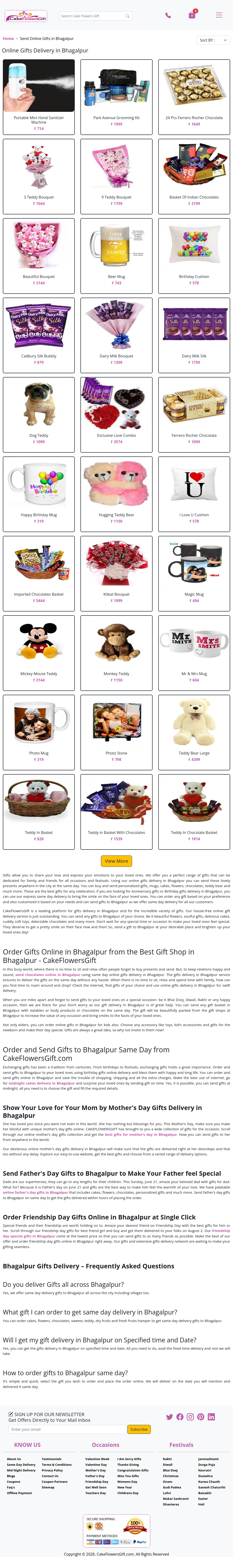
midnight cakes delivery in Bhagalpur (42, 1083)
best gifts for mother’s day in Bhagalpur (141, 1134)
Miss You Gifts (128, 1476)
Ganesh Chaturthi (211, 1487)
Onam (167, 1481)
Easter (203, 1498)
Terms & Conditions (57, 1464)
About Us (14, 1459)
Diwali (168, 1464)
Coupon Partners (54, 1481)
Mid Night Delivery (21, 1470)
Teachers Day (95, 1493)
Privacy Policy (52, 1470)
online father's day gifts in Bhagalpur (36, 1192)
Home (8, 38)
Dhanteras (171, 1504)
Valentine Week (97, 1459)
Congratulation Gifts (133, 1470)
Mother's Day (95, 1470)
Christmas (171, 1476)
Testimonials (51, 1459)
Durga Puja (206, 1464)
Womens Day (127, 1481)
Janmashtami (208, 1459)
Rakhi (167, 1459)
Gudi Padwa (172, 1487)
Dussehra (205, 1476)
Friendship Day (96, 1481)
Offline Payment (19, 1493)
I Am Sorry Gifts (129, 1459)
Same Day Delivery (21, 1464)
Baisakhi (204, 1493)
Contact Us (50, 1476)
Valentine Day (96, 1464)
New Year (124, 1487)
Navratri (204, 1470)
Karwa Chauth (209, 1481)
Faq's (11, 1487)
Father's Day (94, 1476)
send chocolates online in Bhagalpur (47, 974)
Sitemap (48, 1487)
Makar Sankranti (176, 1498)
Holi (201, 1504)
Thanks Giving (128, 1464)
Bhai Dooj (170, 1470)
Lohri (167, 1493)
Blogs (11, 1476)
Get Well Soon (95, 1487)
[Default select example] (213, 40)
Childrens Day (128, 1493)
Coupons (13, 1481)
